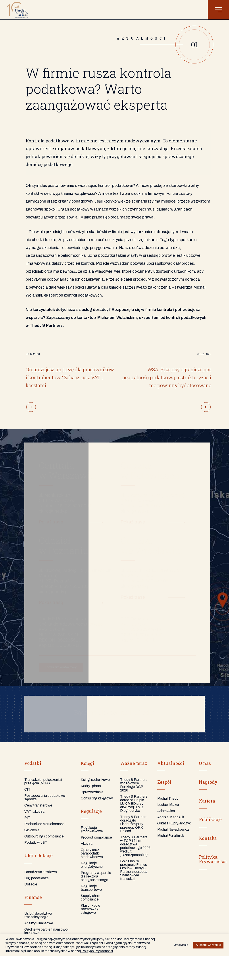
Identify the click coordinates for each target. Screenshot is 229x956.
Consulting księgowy (97, 798)
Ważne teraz (133, 763)
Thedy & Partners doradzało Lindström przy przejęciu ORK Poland (133, 824)
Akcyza (86, 843)
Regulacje (91, 811)
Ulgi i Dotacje (38, 855)
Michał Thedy (167, 798)
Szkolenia (31, 830)
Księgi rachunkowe (95, 780)
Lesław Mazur (168, 805)
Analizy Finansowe (38, 923)
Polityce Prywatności (97, 951)
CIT (27, 789)
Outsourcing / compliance (44, 836)
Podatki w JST (35, 842)
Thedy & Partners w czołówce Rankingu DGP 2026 (133, 785)
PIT (27, 818)
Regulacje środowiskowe (92, 829)
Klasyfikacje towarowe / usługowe (90, 909)
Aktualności (170, 763)
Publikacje (210, 819)
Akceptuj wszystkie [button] (208, 944)
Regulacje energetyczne (92, 864)
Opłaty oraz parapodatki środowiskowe (92, 853)
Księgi (87, 763)
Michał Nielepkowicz (173, 829)
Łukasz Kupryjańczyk (174, 823)
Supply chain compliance (90, 897)
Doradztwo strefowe (40, 872)
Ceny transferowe (38, 805)
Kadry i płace (91, 786)
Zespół (164, 782)
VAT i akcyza (34, 811)
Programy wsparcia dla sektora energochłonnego (96, 876)
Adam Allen (166, 811)
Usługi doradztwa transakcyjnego (38, 915)
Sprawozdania (92, 792)
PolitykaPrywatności (213, 859)
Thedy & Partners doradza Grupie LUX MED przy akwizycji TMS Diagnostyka (133, 803)
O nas (205, 763)
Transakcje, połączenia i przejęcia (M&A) (43, 781)
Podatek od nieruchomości (44, 824)
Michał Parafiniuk (170, 835)
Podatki (32, 763)
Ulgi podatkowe (36, 878)
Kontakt (208, 838)
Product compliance (96, 837)
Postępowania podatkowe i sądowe (45, 797)
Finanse (33, 897)
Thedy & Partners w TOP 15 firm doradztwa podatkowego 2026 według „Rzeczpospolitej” (135, 846)
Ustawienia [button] (181, 944)
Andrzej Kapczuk (170, 817)
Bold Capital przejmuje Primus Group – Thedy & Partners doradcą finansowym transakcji (133, 870)
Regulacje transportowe (91, 887)
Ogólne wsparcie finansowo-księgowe (46, 931)
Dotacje (30, 884)
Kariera (207, 801)
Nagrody (208, 782)
